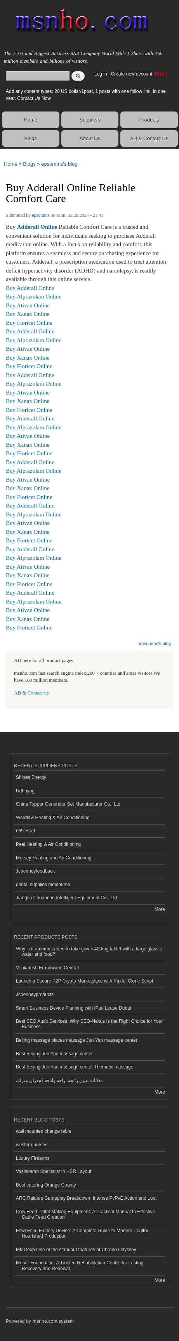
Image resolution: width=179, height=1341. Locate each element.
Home (31, 120)
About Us (90, 138)
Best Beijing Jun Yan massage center (54, 1053)
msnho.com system (53, 1321)
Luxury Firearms (33, 1158)
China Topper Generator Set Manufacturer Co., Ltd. (69, 804)
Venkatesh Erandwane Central (47, 968)
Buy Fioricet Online (29, 323)
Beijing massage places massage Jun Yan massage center (76, 1040)
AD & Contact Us (149, 138)
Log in (100, 74)
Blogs (30, 138)
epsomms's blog (59, 164)
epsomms (40, 215)
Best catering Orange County (46, 1185)
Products (149, 120)
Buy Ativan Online (28, 305)
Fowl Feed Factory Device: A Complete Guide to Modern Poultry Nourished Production (82, 1233)
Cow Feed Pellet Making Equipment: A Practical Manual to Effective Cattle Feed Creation (85, 1214)
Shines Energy (31, 777)
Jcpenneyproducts (35, 994)
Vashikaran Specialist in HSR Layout (53, 1171)
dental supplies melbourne (43, 884)
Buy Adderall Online (30, 288)
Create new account (132, 74)
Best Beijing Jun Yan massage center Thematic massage (74, 1067)
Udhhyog (25, 791)
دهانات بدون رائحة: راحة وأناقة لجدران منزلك (59, 1080)
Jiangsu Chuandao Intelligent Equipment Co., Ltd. (67, 897)
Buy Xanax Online (27, 314)
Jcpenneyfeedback (35, 871)
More (160, 909)
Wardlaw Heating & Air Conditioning (52, 817)
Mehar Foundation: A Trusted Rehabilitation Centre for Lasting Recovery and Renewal (79, 1265)
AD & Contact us (31, 693)
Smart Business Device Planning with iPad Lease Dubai (73, 1008)
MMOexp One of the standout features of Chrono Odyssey (76, 1249)
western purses (31, 1144)
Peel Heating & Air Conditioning (48, 844)
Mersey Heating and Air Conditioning (54, 858)
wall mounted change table (43, 1131)
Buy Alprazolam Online (33, 296)
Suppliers (89, 120)
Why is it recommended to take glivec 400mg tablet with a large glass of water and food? (89, 951)
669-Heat (25, 830)
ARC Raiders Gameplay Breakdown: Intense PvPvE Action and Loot (86, 1198)
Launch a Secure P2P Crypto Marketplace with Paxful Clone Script (84, 981)
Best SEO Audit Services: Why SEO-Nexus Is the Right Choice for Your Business (89, 1024)
